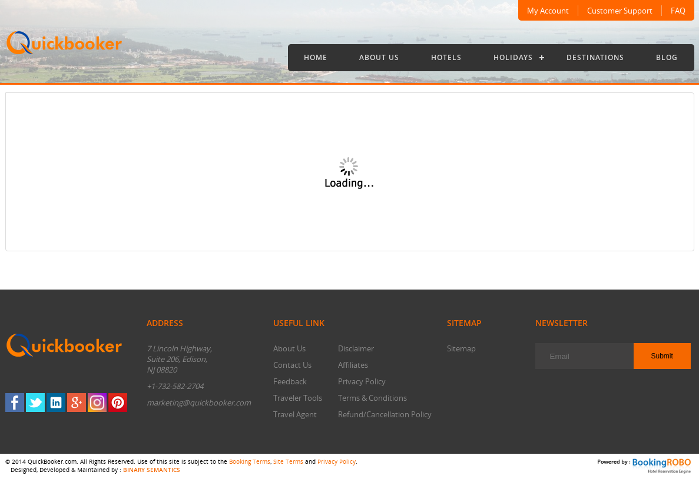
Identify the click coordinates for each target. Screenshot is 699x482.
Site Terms (288, 461)
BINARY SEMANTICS (151, 470)
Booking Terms (249, 461)
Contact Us (292, 365)
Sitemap (461, 348)
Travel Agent (295, 414)
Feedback (290, 381)
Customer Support (619, 10)
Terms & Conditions (372, 398)
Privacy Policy (362, 381)
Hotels (446, 57)
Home (315, 57)
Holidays (513, 57)
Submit (662, 356)
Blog (667, 57)
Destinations (595, 57)
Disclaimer (356, 348)
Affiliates (353, 365)
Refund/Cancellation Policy (385, 414)
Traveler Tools (297, 398)
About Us (379, 57)
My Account (548, 10)
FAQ (678, 10)
